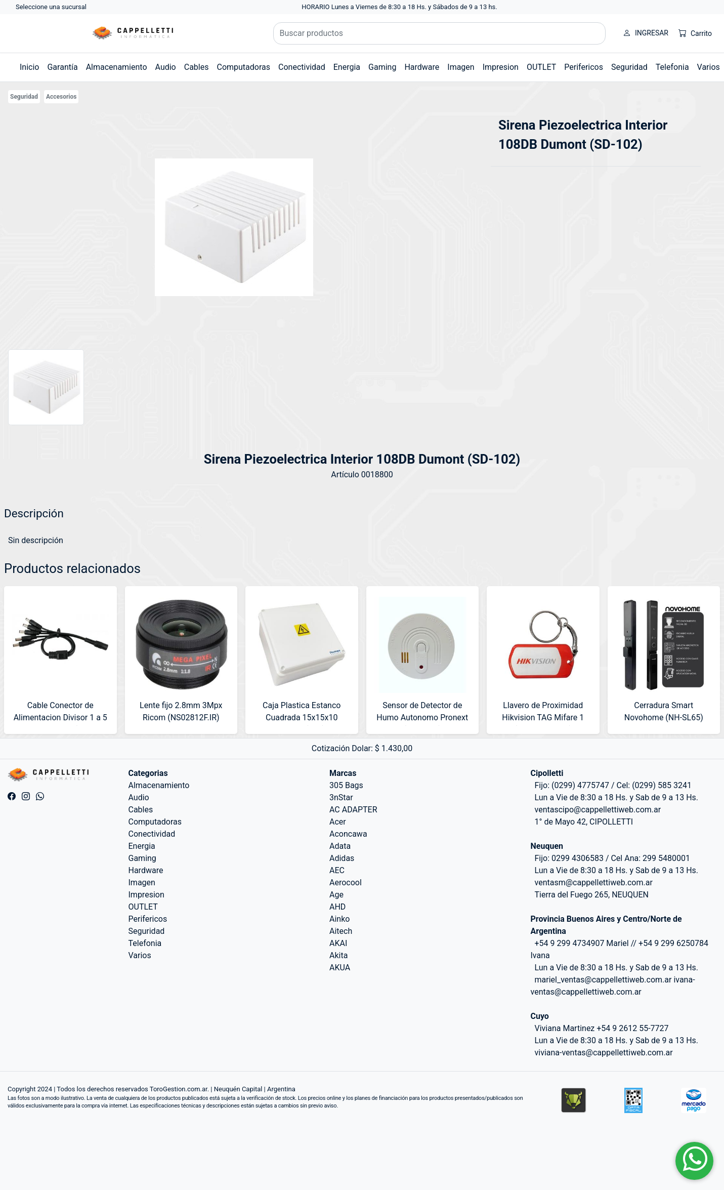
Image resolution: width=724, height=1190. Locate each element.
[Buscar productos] (439, 33)
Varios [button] (708, 67)
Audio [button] (165, 67)
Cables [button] (196, 67)
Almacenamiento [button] (116, 67)
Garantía (62, 67)
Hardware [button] (421, 67)
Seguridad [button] (629, 67)
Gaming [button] (382, 67)
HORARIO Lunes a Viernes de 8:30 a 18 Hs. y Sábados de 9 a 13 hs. (399, 7)
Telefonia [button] (672, 67)
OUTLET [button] (541, 67)
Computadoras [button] (243, 67)
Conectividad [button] (301, 67)
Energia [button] (346, 67)
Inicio (29, 67)
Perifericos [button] (583, 67)
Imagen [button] (460, 67)
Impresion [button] (501, 67)
